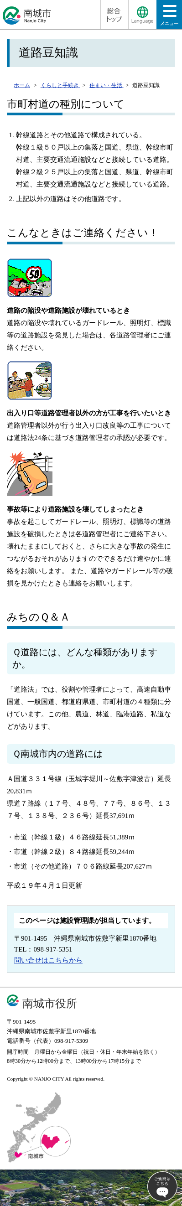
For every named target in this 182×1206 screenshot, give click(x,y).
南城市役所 (49, 1003)
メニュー (169, 18)
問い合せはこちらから (48, 960)
